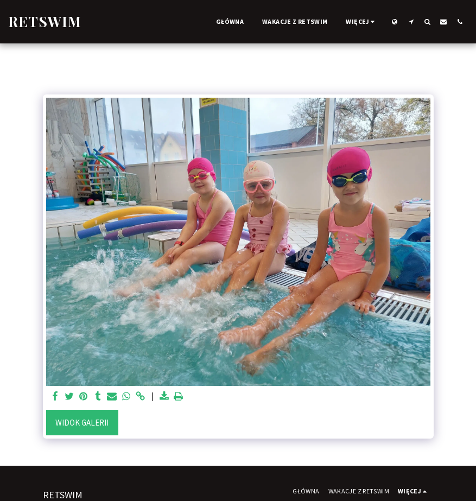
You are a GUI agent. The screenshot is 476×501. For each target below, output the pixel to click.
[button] (410, 21)
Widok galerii (82, 422)
